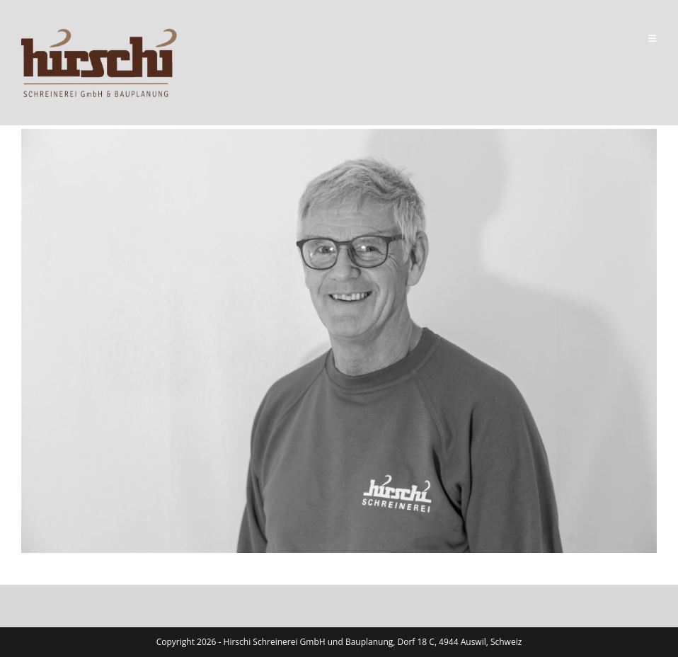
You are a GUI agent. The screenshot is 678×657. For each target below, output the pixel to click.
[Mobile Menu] (652, 38)
